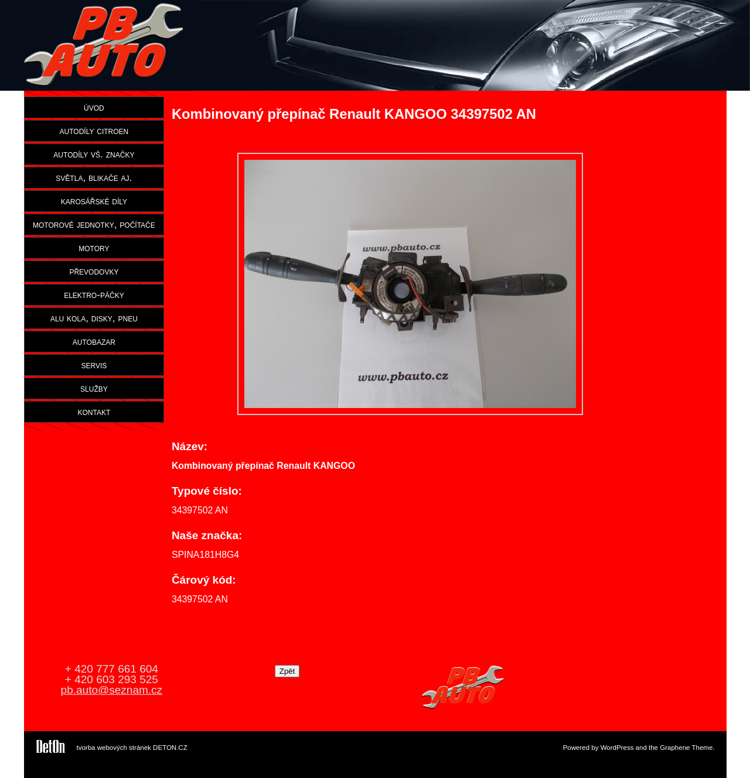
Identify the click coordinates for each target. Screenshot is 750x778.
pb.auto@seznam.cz (112, 690)
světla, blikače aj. (94, 177)
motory (94, 247)
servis (94, 365)
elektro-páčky (94, 294)
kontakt (94, 411)
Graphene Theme (686, 747)
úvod (94, 107)
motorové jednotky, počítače (94, 224)
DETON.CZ (170, 747)
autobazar (94, 341)
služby (94, 388)
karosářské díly (94, 201)
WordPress (617, 747)
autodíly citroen (94, 130)
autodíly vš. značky (93, 154)
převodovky (93, 271)
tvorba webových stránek (114, 747)
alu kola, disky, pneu (94, 318)
